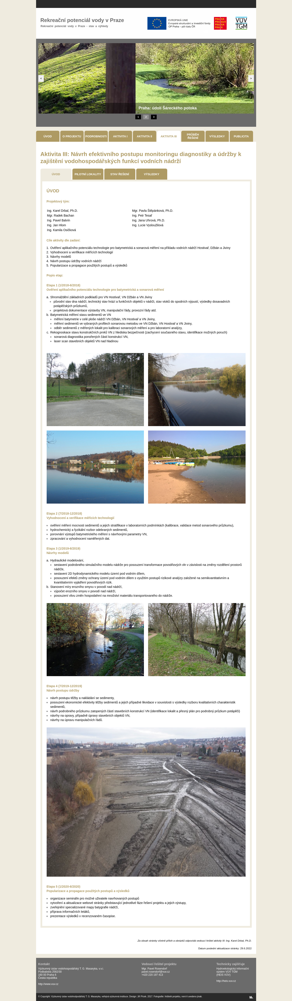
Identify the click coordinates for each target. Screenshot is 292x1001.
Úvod (48, 136)
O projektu (71, 136)
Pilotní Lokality (88, 174)
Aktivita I (120, 136)
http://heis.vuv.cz (226, 981)
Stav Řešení (119, 174)
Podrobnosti (96, 136)
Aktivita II (144, 136)
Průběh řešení (193, 136)
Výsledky (217, 136)
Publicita (241, 136)
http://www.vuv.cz (48, 984)
